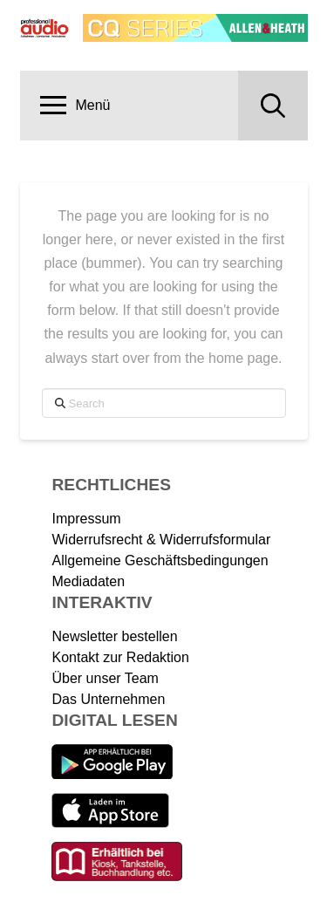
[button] (76, 105)
